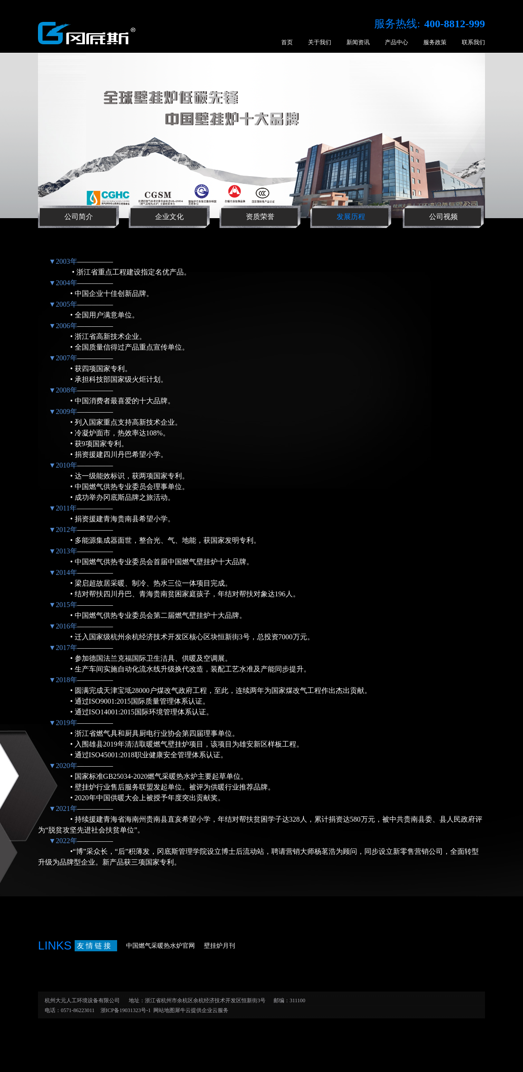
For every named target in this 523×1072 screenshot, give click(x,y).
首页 (287, 42)
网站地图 (163, 1010)
